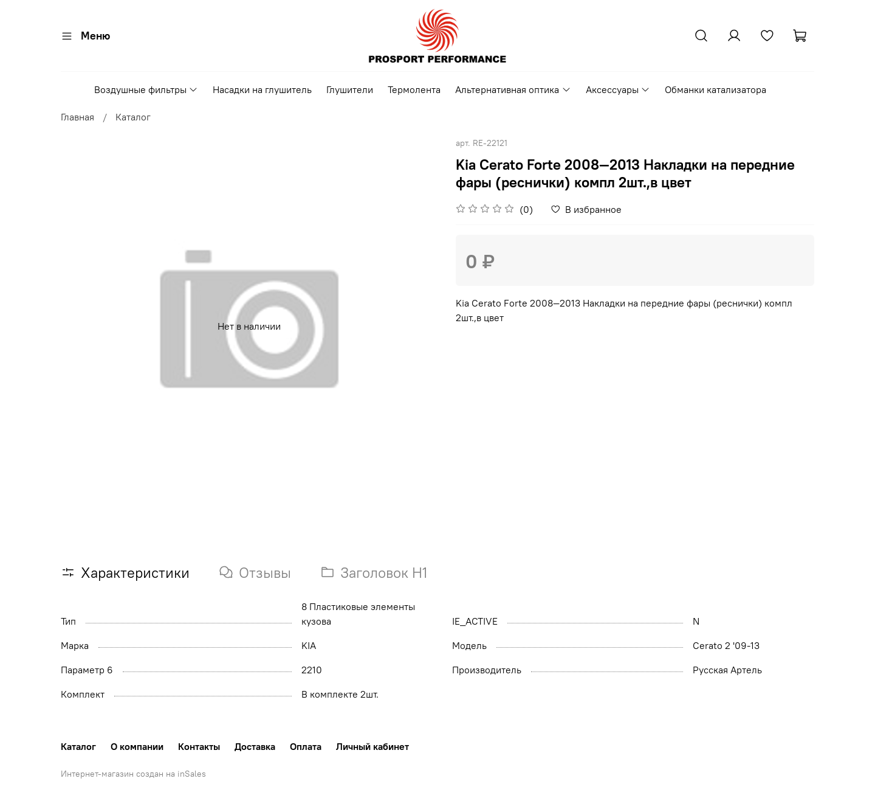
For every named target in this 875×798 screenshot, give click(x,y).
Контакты (199, 746)
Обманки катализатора (715, 89)
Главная (77, 117)
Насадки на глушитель (262, 89)
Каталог (133, 117)
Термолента (414, 89)
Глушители (349, 89)
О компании (137, 746)
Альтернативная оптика (513, 89)
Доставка (255, 746)
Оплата (305, 746)
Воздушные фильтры (146, 89)
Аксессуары (618, 89)
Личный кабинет (372, 746)
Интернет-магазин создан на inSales (133, 773)
